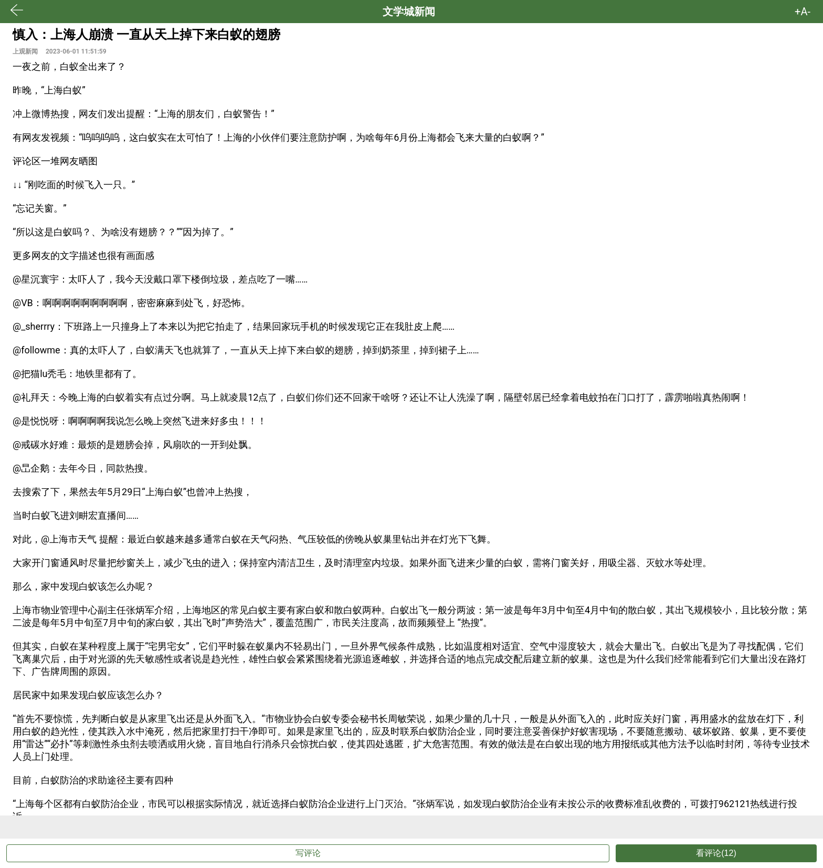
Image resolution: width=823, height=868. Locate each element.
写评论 (308, 853)
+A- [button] (802, 11)
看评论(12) (716, 853)
